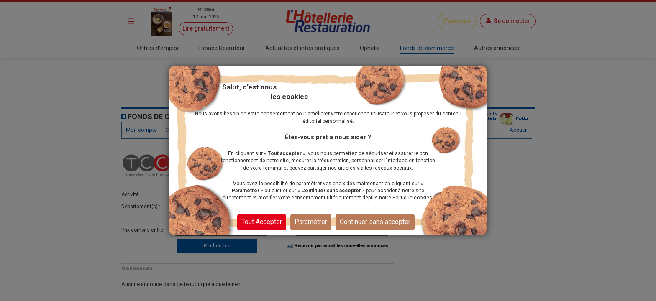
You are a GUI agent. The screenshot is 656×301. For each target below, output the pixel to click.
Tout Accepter (261, 222)
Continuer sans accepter (375, 222)
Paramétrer (311, 222)
